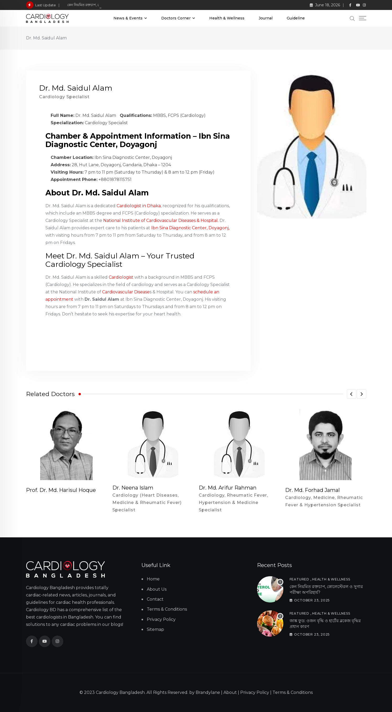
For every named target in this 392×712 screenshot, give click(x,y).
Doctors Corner (176, 18)
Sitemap (155, 629)
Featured (299, 579)
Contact (155, 599)
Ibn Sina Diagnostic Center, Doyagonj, (190, 227)
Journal (266, 18)
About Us (156, 589)
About (230, 692)
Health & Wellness (226, 18)
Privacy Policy (161, 619)
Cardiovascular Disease (126, 291)
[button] (351, 394)
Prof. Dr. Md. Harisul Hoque (61, 490)
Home (153, 578)
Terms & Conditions (167, 609)
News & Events (128, 18)
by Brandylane (204, 692)
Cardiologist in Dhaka (139, 205)
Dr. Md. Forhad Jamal (312, 490)
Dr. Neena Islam (132, 488)
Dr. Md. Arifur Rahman (228, 488)
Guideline (296, 18)
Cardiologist (121, 277)
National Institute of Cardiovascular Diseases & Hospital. (160, 220)
